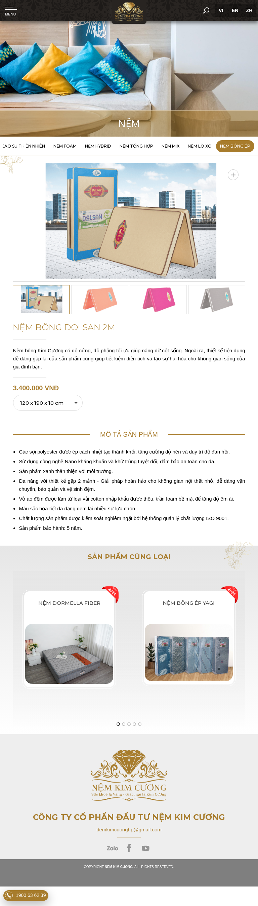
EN (234, 10)
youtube (145, 848)
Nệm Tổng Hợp (136, 146)
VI (220, 10)
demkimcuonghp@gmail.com (129, 829)
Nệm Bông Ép (235, 146)
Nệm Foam (65, 146)
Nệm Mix (170, 146)
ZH (248, 10)
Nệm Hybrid (98, 146)
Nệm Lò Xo (200, 146)
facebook (129, 848)
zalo (112, 848)
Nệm (129, 123)
